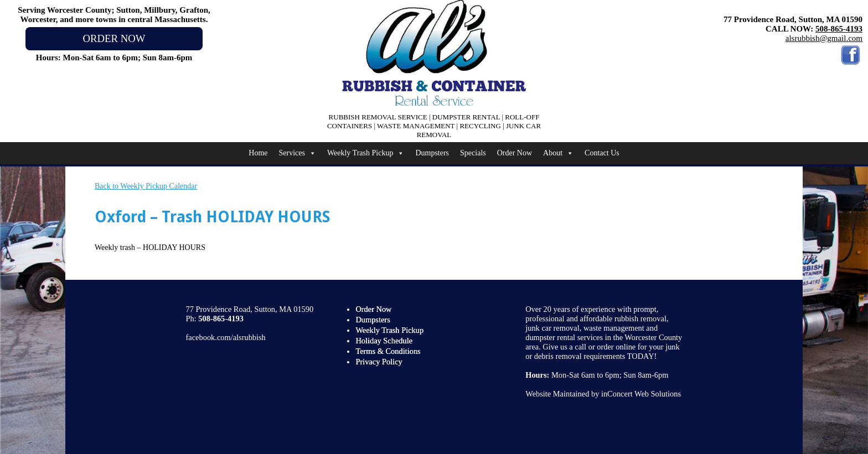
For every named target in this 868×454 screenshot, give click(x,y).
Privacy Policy (378, 361)
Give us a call (564, 346)
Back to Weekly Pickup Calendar (146, 186)
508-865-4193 (838, 28)
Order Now (514, 153)
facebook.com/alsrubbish (226, 337)
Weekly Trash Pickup (365, 153)
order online (616, 346)
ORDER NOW (113, 38)
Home (258, 153)
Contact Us (602, 153)
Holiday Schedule (383, 340)
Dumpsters (432, 153)
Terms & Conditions (387, 351)
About (558, 153)
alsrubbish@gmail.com (824, 38)
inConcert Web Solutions (641, 393)
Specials (473, 153)
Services (297, 153)
